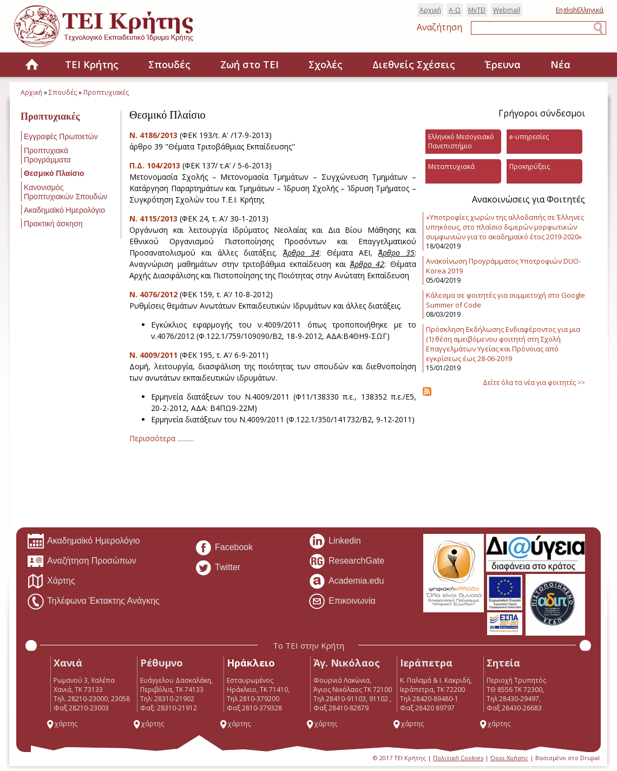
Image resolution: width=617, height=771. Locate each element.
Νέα (560, 64)
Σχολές (325, 64)
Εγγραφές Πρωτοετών (61, 136)
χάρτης (61, 723)
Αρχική (430, 10)
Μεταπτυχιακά (451, 166)
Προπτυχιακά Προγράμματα (47, 155)
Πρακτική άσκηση (53, 223)
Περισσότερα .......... (161, 438)
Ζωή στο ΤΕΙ (249, 64)
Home (32, 65)
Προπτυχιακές (106, 92)
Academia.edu (346, 581)
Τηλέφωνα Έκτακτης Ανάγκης (93, 601)
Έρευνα (503, 64)
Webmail (506, 10)
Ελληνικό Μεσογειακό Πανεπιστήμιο (461, 141)
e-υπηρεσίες (529, 136)
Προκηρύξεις (529, 166)
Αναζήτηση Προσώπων (81, 561)
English (566, 10)
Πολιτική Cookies (458, 758)
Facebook (224, 548)
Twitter (217, 568)
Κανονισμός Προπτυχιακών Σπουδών (65, 192)
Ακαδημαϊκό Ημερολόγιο (64, 210)
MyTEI (476, 10)
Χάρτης (51, 581)
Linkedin (334, 541)
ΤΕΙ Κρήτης (92, 64)
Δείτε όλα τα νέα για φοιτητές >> (534, 382)
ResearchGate (346, 561)
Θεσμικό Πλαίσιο (54, 173)
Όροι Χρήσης (509, 758)
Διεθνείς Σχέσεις (413, 64)
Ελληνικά (590, 10)
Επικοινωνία (342, 601)
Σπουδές (169, 64)
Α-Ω (455, 10)
